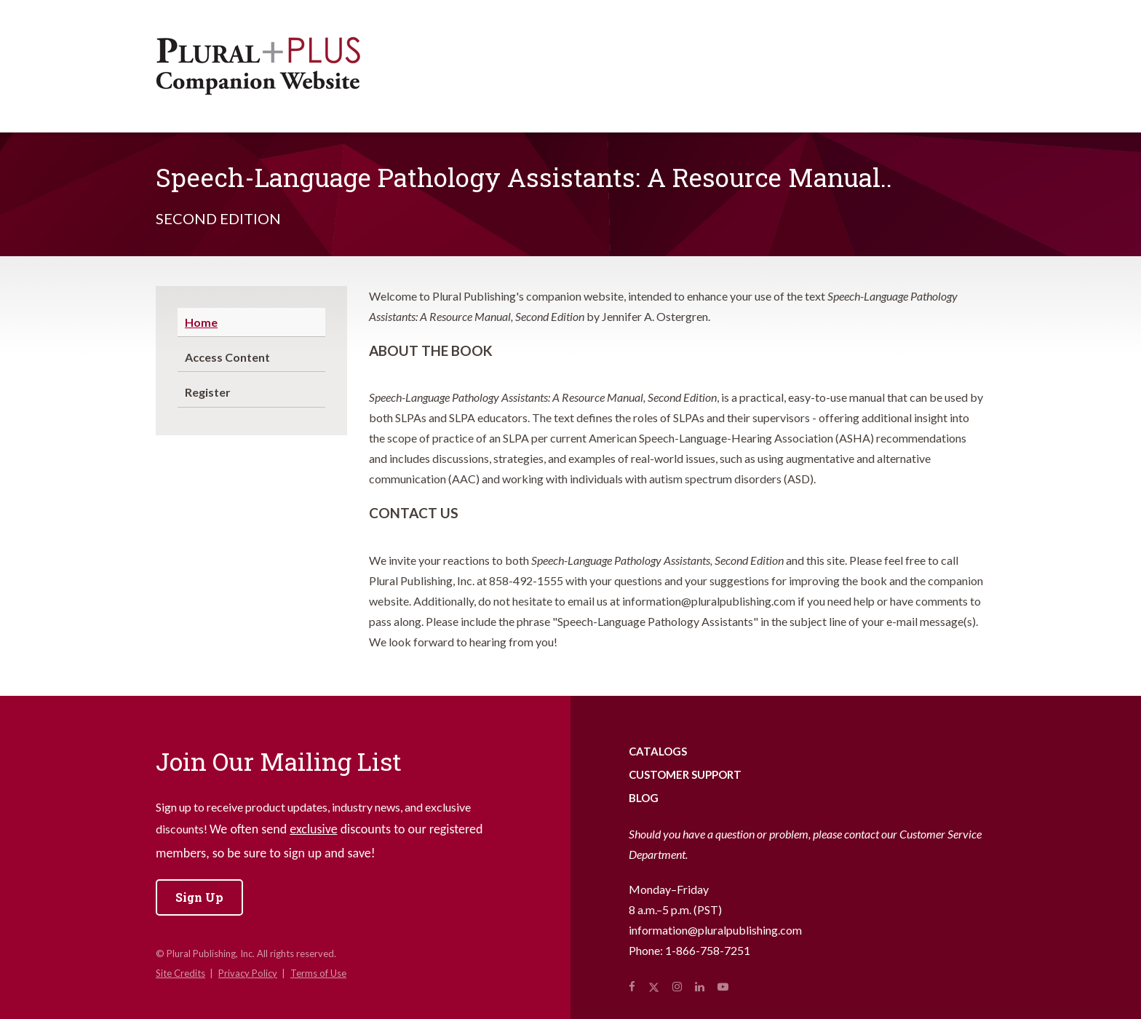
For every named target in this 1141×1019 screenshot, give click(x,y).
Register (208, 392)
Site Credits (180, 973)
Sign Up (199, 897)
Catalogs (658, 751)
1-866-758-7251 (707, 950)
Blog (644, 797)
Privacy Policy (247, 973)
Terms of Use (318, 973)
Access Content (227, 357)
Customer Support (685, 774)
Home (201, 322)
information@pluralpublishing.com (715, 930)
